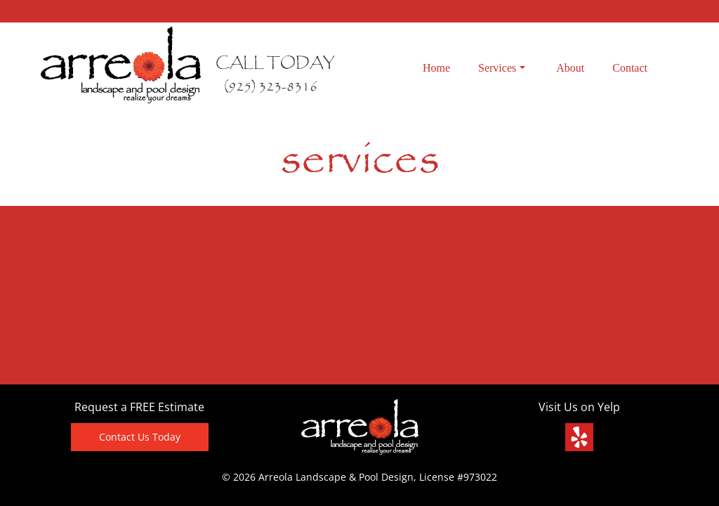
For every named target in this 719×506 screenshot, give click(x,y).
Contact (629, 68)
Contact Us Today (139, 436)
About (570, 68)
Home (436, 68)
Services (501, 68)
